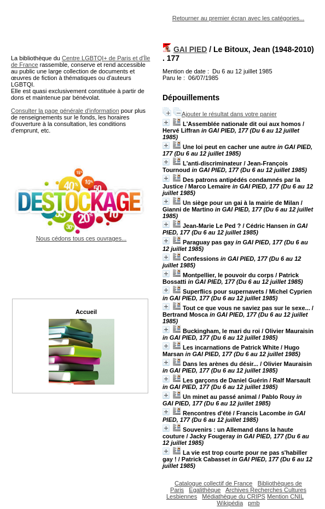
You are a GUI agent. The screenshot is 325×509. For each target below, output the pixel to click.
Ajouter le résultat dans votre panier (229, 114)
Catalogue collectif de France (213, 483)
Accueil (86, 311)
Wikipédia (230, 503)
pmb (253, 503)
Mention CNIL (285, 496)
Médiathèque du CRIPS (233, 496)
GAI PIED (190, 49)
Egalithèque (204, 490)
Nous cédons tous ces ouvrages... (81, 235)
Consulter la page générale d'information (65, 110)
